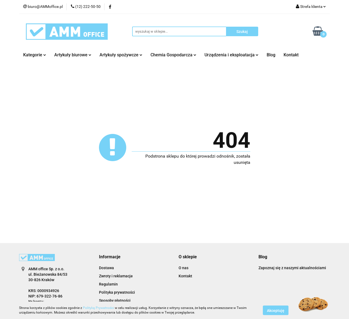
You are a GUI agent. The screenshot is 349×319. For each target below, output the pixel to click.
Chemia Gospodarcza (173, 54)
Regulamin (108, 284)
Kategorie (34, 54)
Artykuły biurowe (72, 54)
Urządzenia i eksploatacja (231, 54)
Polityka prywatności (117, 292)
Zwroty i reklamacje (116, 276)
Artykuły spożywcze (121, 54)
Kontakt (291, 54)
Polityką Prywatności (98, 308)
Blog (271, 54)
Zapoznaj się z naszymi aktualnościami (292, 268)
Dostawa (106, 268)
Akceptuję (275, 310)
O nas (183, 268)
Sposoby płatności (115, 300)
